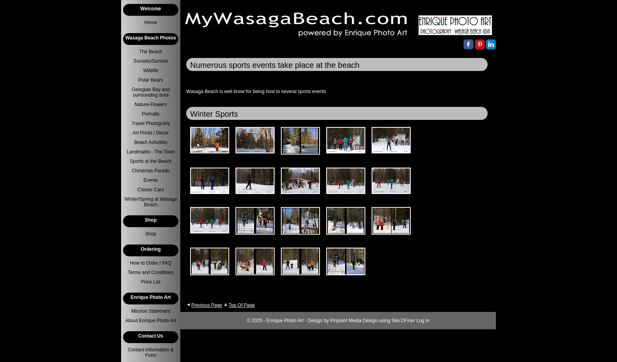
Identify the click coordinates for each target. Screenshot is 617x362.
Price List (150, 282)
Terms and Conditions (151, 272)
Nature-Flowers (151, 104)
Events (151, 180)
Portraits (151, 114)
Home (150, 22)
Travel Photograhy (150, 123)
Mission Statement (150, 311)
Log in (423, 320)
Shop (150, 234)
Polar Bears (150, 80)
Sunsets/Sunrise (150, 61)
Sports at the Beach (150, 161)
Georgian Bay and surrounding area (151, 92)
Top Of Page (241, 305)
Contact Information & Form (151, 352)
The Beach (150, 51)
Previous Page (206, 305)
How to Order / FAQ (150, 263)
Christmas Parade (151, 171)
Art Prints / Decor (150, 133)
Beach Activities (150, 142)
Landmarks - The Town (151, 152)
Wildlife (151, 70)
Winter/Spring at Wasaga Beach (151, 201)
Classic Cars (150, 189)
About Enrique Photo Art (150, 320)
